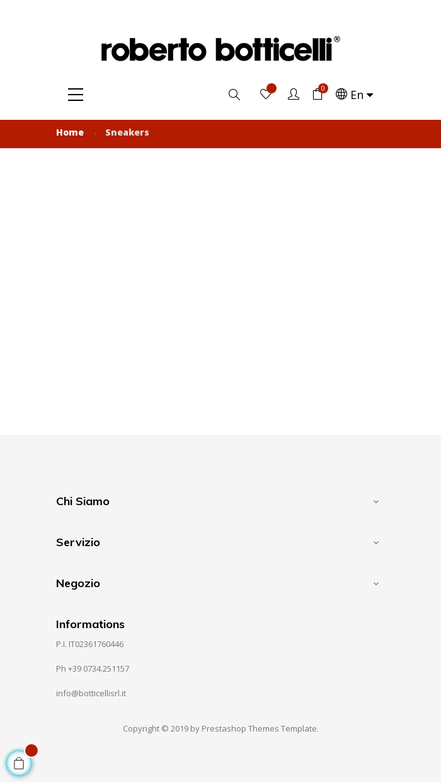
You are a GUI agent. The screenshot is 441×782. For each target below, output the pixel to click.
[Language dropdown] (354, 94)
